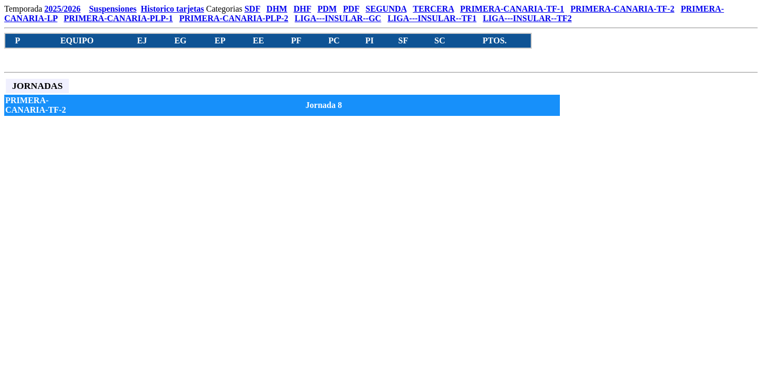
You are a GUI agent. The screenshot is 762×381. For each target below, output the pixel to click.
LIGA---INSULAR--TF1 (431, 18)
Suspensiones (113, 8)
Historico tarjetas (172, 8)
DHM (277, 8)
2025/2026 (62, 8)
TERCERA (433, 8)
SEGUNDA (386, 8)
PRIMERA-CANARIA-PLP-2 (233, 18)
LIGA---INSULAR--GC (338, 18)
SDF (252, 8)
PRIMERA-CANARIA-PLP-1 (118, 18)
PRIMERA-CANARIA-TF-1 (512, 8)
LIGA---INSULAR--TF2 (527, 18)
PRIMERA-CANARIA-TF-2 (622, 8)
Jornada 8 (323, 105)
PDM (327, 8)
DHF (302, 8)
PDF (351, 8)
